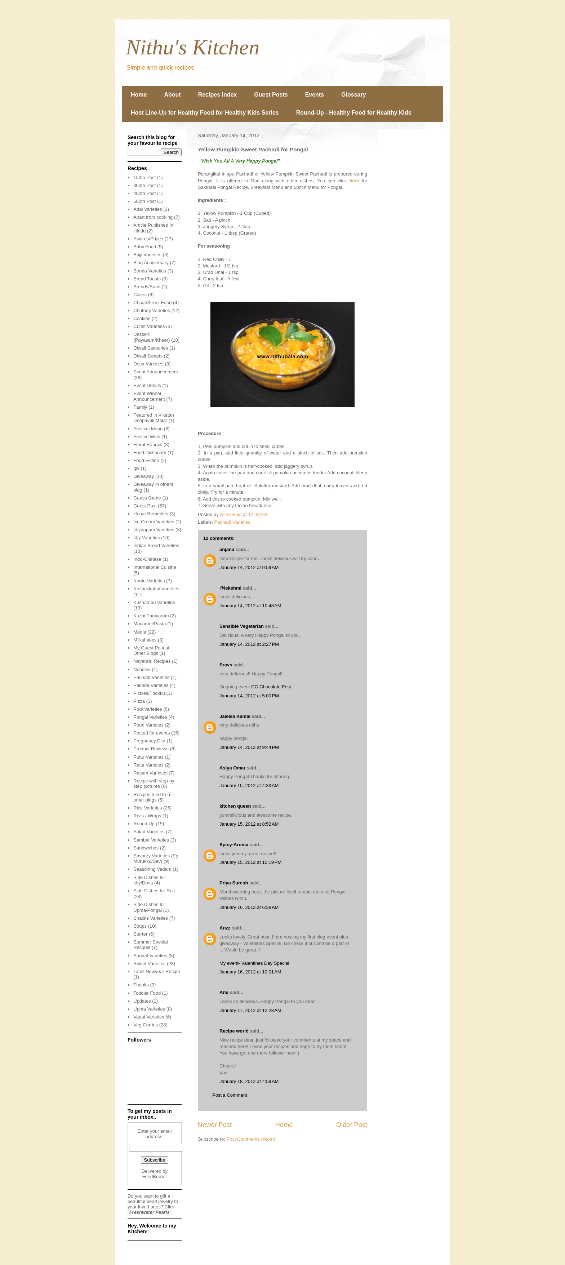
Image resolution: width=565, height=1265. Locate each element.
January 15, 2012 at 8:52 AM (249, 824)
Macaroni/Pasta (149, 623)
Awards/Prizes (148, 238)
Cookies (141, 318)
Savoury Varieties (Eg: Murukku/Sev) (156, 858)
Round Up (144, 823)
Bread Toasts (147, 278)
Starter (140, 934)
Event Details (147, 385)
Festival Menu (148, 428)
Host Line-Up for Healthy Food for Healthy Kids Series (205, 113)
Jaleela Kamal (234, 716)
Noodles (142, 669)
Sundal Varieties (150, 955)
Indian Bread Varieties (156, 545)
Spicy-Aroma (233, 844)
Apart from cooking (153, 217)
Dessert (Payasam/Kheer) (151, 337)
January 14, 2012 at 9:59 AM (249, 567)
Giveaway (143, 476)
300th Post (144, 185)
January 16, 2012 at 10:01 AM (250, 972)
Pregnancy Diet (149, 741)
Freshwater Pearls (149, 1212)
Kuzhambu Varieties (154, 602)
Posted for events (151, 733)
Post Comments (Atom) (251, 1139)
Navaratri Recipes (151, 661)
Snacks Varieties (150, 918)
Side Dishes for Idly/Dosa (149, 880)
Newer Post (215, 1124)
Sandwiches (146, 848)
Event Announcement (155, 371)
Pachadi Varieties (232, 522)
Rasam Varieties (150, 773)
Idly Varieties (146, 537)
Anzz (224, 928)
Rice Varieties (147, 808)
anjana (226, 549)
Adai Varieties (147, 209)
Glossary (353, 95)
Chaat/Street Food (152, 302)
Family (140, 407)
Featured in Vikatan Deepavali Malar (153, 417)
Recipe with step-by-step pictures (154, 783)
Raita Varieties (148, 765)
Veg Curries (145, 1024)
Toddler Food (147, 993)
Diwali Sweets (148, 356)
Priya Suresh (233, 883)
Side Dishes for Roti (154, 890)
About (172, 95)
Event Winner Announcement (149, 396)
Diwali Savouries (150, 348)
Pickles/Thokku (149, 693)
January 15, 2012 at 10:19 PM (250, 862)
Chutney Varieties (151, 310)
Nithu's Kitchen (192, 47)
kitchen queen (235, 806)
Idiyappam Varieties (153, 529)
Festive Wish (146, 436)
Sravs (225, 664)
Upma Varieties (149, 1009)
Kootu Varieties (149, 580)
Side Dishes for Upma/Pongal (149, 907)
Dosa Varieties (148, 364)
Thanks (141, 984)
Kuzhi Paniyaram (151, 615)
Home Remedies (150, 513)
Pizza (139, 701)
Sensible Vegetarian (241, 626)
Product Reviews (151, 748)
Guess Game (147, 498)
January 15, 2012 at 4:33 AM (249, 785)
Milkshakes (144, 640)
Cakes (140, 294)
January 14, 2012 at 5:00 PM (249, 695)
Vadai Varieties (148, 1017)
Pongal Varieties (150, 717)
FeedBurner (154, 1176)
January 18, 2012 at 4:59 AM (249, 1081)
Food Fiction (146, 460)
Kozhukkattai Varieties (156, 588)
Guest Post (144, 506)
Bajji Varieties (147, 254)
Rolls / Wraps (147, 815)
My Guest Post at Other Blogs (151, 650)
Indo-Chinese (147, 559)
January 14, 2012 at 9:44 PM (249, 747)
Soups (140, 926)
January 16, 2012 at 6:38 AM (249, 907)
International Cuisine (154, 567)
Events (314, 95)
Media (139, 632)
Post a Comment (229, 1095)
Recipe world (234, 1031)
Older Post (351, 1124)
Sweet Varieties (149, 963)
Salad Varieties (148, 831)
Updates (142, 1001)
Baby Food (144, 246)
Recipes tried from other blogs (152, 797)
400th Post (144, 193)
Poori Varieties (148, 725)
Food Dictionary (149, 452)
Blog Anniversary (151, 262)
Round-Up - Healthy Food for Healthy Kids (353, 113)
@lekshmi (230, 588)
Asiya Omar (232, 768)
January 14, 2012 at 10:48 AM (250, 605)
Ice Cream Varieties (153, 521)
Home (139, 95)
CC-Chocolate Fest (271, 686)
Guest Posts (271, 95)
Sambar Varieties (151, 840)
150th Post (144, 177)
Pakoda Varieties (150, 685)
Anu (223, 992)
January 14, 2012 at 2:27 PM (249, 644)
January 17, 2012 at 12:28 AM (250, 1010)
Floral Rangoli (147, 444)
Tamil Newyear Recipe (156, 971)
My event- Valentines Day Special (254, 963)
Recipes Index (217, 95)
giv (136, 468)
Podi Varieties (147, 709)
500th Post (144, 201)
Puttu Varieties (148, 757)
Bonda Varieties (149, 271)
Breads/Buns (146, 286)
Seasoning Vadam (152, 869)
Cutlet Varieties (149, 326)
